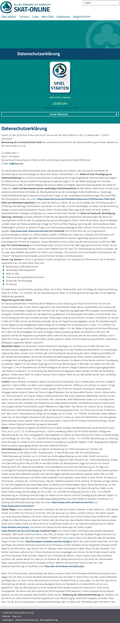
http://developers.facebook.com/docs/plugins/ (48, 541)
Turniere (24, 16)
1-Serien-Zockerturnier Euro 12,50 (60, 108)
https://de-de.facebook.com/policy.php (64, 566)
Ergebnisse (63, 16)
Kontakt (6, 616)
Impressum (7, 620)
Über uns (16, 616)
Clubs (35, 16)
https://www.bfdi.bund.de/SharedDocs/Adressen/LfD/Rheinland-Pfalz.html (76, 199)
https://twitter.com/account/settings (20, 530)
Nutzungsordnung (49, 620)
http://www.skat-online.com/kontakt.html (32, 231)
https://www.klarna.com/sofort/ (17, 506)
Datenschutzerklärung (26, 620)
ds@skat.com (16, 163)
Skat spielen (8, 16)
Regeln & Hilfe (81, 16)
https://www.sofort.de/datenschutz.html (72, 502)
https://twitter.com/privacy (15, 527)
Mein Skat (48, 16)
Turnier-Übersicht (59, 114)
